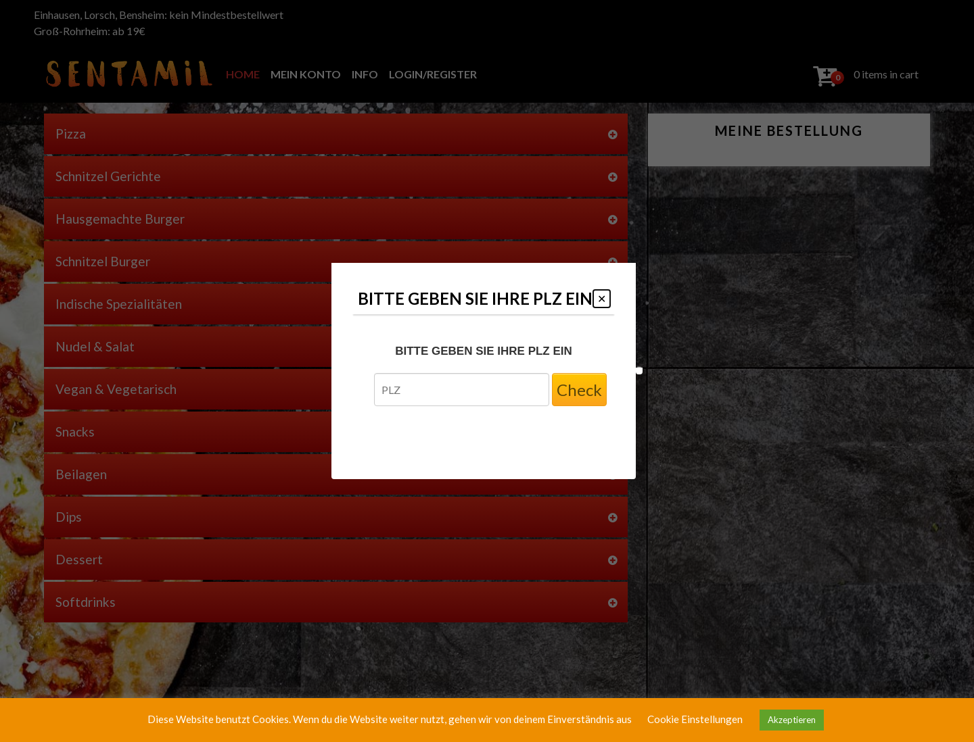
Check (579, 389)
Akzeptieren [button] (792, 719)
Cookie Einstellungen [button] (695, 719)
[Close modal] (601, 298)
